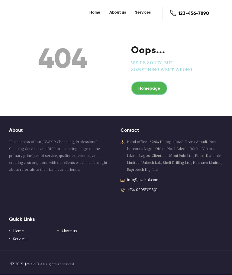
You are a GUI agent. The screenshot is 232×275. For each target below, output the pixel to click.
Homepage (151, 88)
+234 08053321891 (142, 190)
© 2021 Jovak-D (24, 264)
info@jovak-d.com (143, 180)
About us (69, 231)
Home (18, 231)
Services (20, 239)
